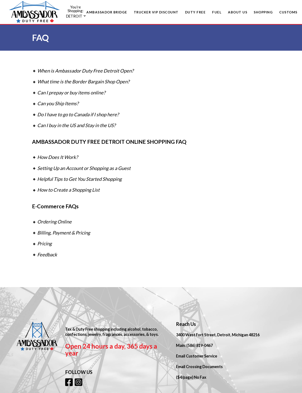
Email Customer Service (196, 356)
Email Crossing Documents (199, 366)
